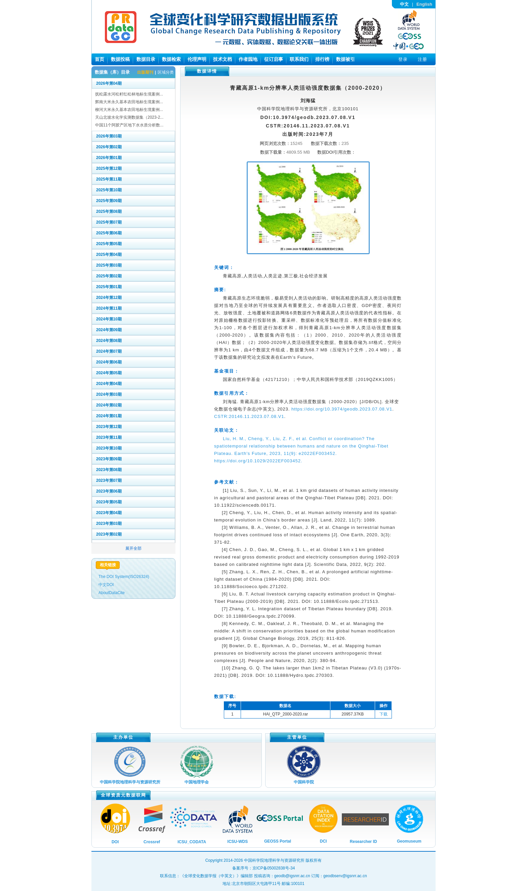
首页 (99, 59)
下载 (383, 714)
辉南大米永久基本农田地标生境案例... (129, 102)
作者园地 (248, 59)
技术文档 (222, 59)
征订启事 (273, 59)
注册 (422, 59)
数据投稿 (120, 59)
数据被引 (345, 59)
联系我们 (299, 59)
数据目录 (145, 59)
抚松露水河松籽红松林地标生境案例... (129, 94)
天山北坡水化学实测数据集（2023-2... (129, 117)
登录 (403, 59)
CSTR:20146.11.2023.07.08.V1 (249, 416)
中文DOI (106, 584)
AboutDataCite (111, 592)
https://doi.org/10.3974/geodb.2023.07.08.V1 (341, 409)
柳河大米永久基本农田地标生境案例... (129, 109)
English (424, 4)
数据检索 (171, 59)
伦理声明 (197, 59)
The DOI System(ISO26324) (123, 576)
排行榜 (322, 59)
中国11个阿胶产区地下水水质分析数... (129, 125)
